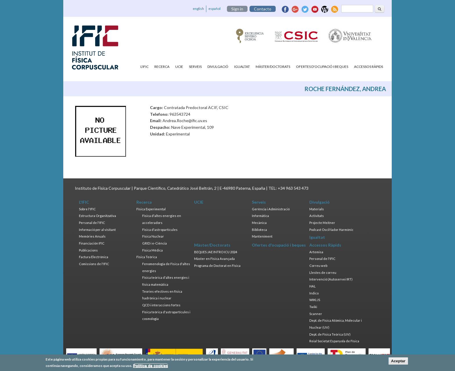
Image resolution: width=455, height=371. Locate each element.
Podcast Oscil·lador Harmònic (331, 229)
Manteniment (262, 236)
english (198, 8)
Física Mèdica (152, 250)
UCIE (179, 66)
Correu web (318, 265)
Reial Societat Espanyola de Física (334, 341)
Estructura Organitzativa (97, 216)
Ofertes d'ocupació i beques (322, 66)
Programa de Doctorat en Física (217, 265)
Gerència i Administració (271, 209)
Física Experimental (151, 209)
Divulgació (217, 66)
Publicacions (88, 250)
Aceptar (398, 362)
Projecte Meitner (322, 223)
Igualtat (242, 66)
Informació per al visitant (97, 229)
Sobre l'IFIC (87, 209)
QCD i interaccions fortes (161, 305)
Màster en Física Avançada (214, 258)
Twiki (313, 307)
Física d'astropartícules (160, 229)
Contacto (262, 8)
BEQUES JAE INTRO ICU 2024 (215, 252)
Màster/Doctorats (273, 66)
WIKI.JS (314, 300)
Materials (316, 209)
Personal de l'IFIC (92, 223)
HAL (312, 286)
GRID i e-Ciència (154, 243)
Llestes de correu (322, 272)
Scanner (315, 314)
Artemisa (316, 252)
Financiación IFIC (91, 243)
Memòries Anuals (92, 236)
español (214, 8)
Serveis (195, 66)
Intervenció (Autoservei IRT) (331, 279)
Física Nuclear (153, 236)
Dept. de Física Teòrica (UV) (330, 334)
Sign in (237, 8)
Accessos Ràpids (368, 66)
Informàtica (260, 216)
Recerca (161, 66)
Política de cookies (150, 367)
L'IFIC (144, 66)
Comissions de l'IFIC (94, 264)
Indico (314, 293)
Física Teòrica (146, 257)
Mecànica (259, 223)
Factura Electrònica (93, 257)
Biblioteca (259, 229)
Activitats (316, 216)
